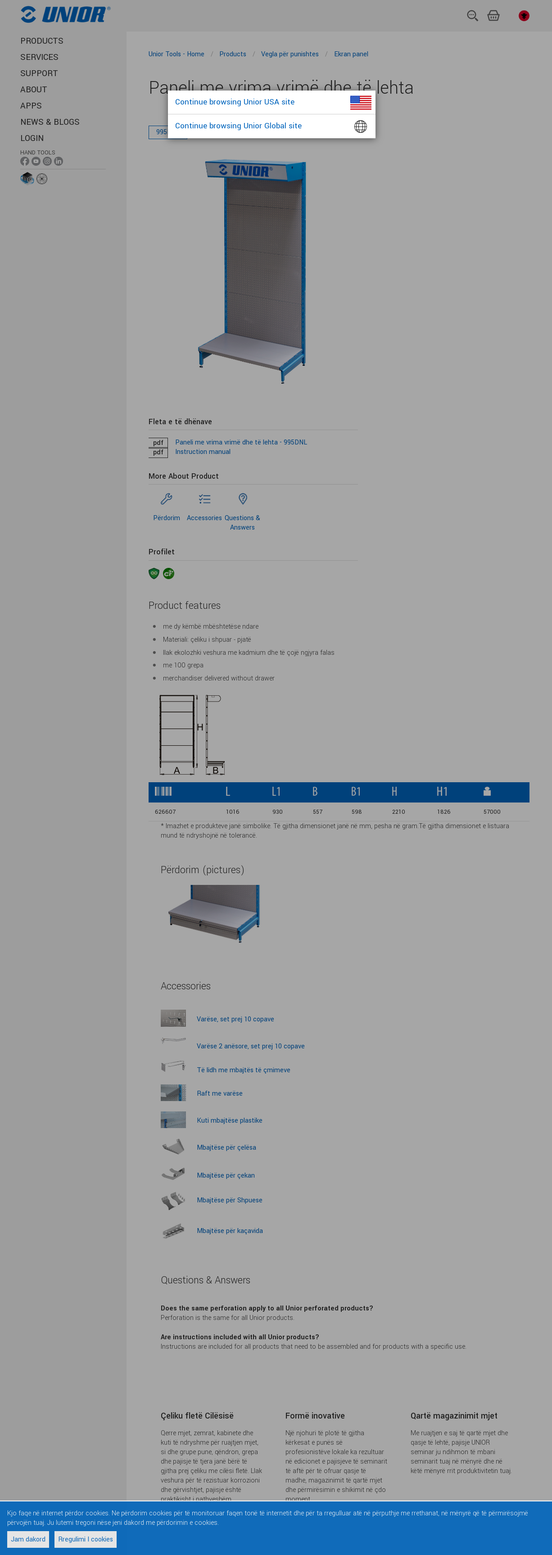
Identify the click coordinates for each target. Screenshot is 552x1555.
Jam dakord (28, 1539)
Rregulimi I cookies (85, 1539)
